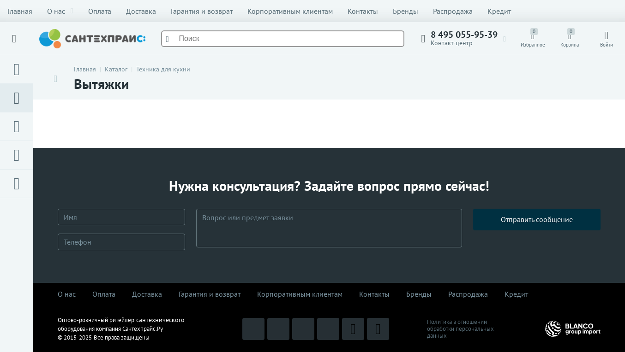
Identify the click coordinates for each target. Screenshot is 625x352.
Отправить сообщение (537, 228)
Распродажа (453, 11)
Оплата (99, 11)
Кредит (499, 11)
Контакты (363, 11)
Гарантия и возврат (202, 11)
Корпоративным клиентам (290, 11)
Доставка (141, 11)
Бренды (405, 11)
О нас (60, 11)
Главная (19, 11)
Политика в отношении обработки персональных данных (460, 328)
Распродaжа (468, 294)
